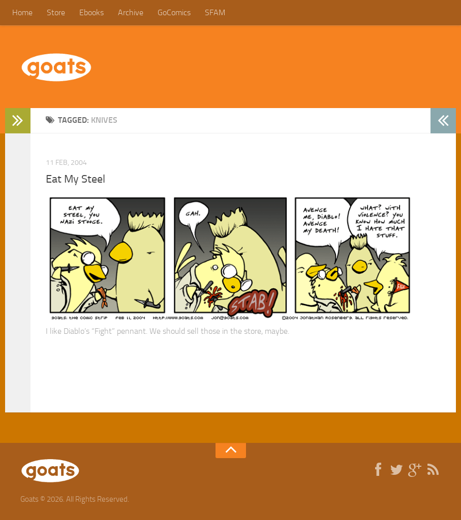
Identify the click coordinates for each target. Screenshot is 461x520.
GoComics (174, 12)
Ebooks (91, 12)
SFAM (215, 12)
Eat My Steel (75, 179)
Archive (130, 12)
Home (22, 12)
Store (56, 12)
